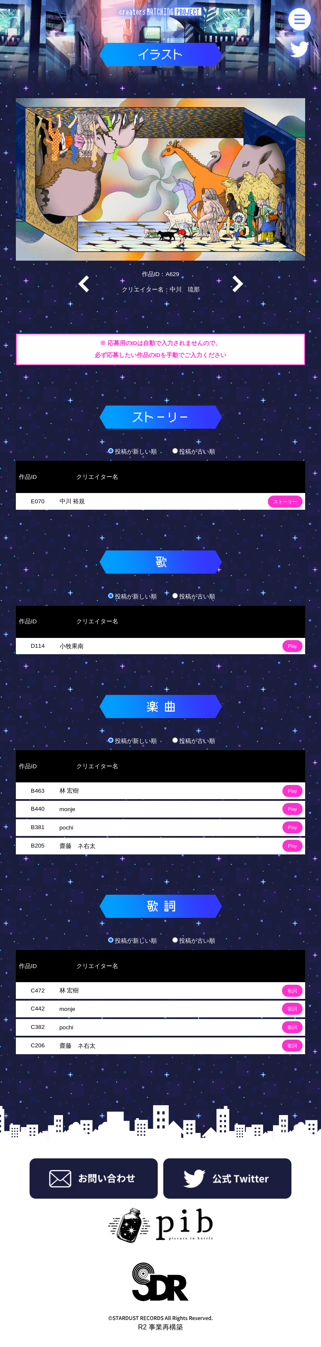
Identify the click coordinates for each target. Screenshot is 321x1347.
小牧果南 (72, 646)
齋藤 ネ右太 (78, 846)
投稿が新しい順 (132, 451)
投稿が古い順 (193, 451)
